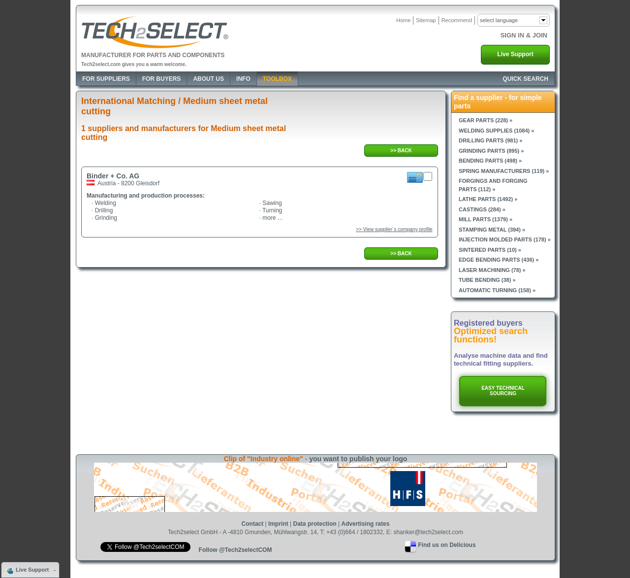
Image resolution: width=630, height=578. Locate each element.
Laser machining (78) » (492, 270)
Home (403, 20)
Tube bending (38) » (487, 280)
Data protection (315, 523)
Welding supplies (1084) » (496, 131)
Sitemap (426, 20)
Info (243, 78)
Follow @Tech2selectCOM (235, 549)
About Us (208, 78)
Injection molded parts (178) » (505, 239)
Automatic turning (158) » (497, 290)
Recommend (456, 20)
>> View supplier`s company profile (394, 229)
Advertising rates (365, 523)
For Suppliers (106, 78)
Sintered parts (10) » (490, 250)
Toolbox (277, 78)
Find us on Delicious (446, 545)
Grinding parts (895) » (491, 151)
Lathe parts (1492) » (488, 199)
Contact (253, 523)
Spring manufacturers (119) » (504, 171)
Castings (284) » (482, 209)
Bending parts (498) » (490, 161)
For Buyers (161, 78)
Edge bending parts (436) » (498, 260)
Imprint (278, 523)
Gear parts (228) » (485, 120)
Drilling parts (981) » (490, 140)
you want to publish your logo (358, 459)
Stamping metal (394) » (492, 230)
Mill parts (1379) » (485, 219)
